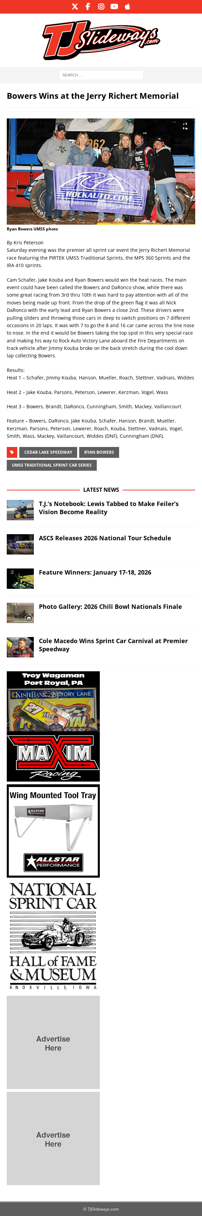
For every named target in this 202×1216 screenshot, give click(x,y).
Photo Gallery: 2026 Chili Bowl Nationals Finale (110, 606)
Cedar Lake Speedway (48, 452)
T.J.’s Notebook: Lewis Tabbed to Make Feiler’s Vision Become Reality (109, 508)
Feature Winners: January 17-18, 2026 (95, 572)
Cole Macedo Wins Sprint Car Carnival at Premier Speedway (113, 645)
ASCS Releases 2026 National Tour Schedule (105, 538)
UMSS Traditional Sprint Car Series (52, 465)
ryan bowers (99, 452)
